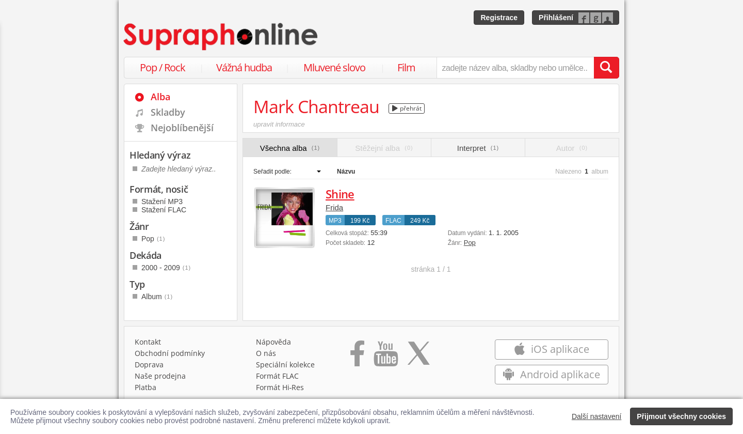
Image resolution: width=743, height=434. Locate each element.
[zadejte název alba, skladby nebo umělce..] (515, 68)
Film (406, 67)
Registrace (499, 17)
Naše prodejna (160, 376)
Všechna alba (290, 148)
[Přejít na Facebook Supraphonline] (357, 357)
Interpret (478, 148)
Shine (340, 194)
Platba (145, 387)
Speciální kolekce (285, 364)
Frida (334, 207)
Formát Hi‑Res (280, 387)
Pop (470, 242)
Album (157, 296)
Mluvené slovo (334, 67)
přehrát (407, 108)
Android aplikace (551, 374)
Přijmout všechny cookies (681, 416)
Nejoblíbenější (182, 127)
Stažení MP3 (162, 201)
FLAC (393, 220)
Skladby (168, 112)
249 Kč (419, 220)
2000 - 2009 (166, 268)
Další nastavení (597, 416)
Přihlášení (556, 17)
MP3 (335, 220)
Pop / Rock (162, 67)
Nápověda (273, 342)
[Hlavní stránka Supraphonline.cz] (221, 36)
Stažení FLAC (163, 210)
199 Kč (359, 220)
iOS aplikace (551, 349)
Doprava (149, 364)
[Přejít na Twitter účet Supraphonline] (418, 357)
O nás (266, 353)
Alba (160, 96)
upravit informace (279, 124)
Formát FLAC (277, 376)
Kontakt (148, 342)
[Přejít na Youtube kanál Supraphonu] (385, 357)
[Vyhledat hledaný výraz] (606, 68)
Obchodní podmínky (170, 353)
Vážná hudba (244, 67)
